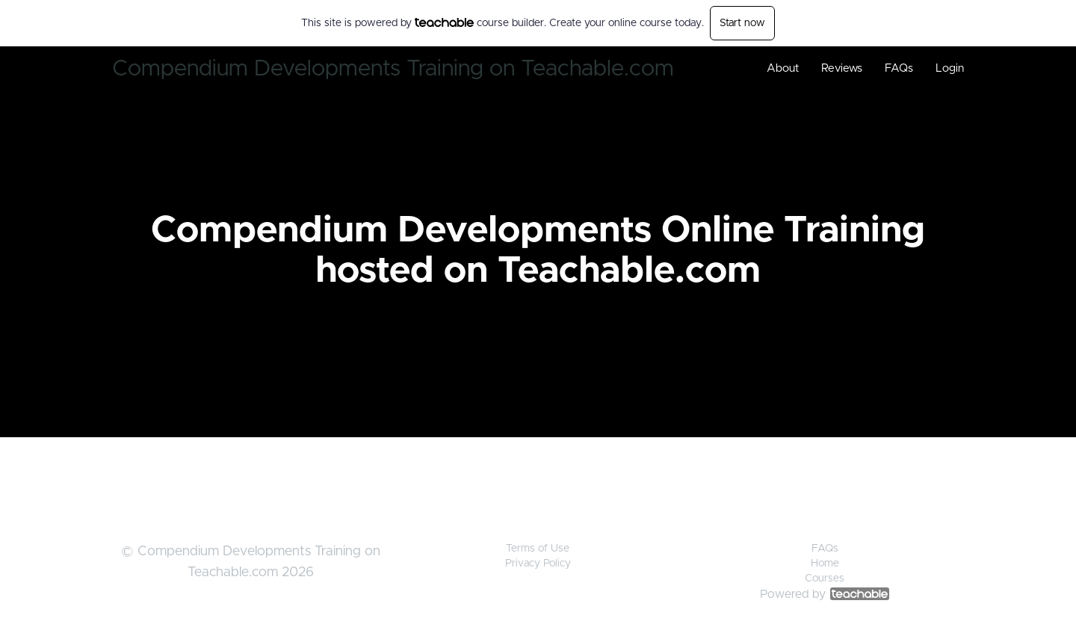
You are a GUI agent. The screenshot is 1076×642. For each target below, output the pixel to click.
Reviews (841, 68)
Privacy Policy (538, 563)
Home (825, 563)
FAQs (899, 68)
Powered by (824, 594)
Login (950, 68)
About (783, 68)
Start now (742, 23)
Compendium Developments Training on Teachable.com (393, 69)
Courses (824, 578)
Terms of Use (537, 548)
